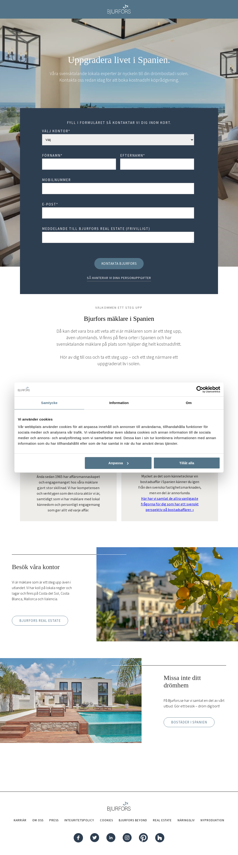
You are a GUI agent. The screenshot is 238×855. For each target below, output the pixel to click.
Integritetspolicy (79, 820)
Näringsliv (186, 820)
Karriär (20, 820)
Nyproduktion (212, 820)
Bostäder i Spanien (189, 722)
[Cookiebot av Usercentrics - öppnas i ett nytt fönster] (199, 389)
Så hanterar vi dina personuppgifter (119, 278)
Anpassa (118, 463)
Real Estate (162, 820)
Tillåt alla (186, 463)
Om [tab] (189, 403)
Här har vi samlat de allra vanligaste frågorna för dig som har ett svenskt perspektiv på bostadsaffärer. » (170, 504)
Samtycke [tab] (49, 403)
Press (54, 820)
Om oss (37, 820)
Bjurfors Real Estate (40, 620)
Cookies (106, 820)
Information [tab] (119, 403)
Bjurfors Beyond (133, 820)
